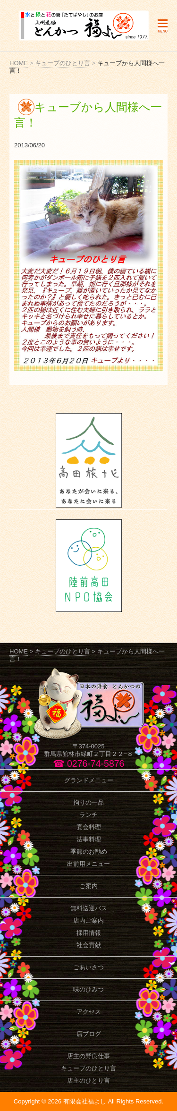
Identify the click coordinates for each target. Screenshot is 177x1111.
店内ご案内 (88, 920)
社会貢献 (88, 945)
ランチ (88, 814)
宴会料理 (88, 827)
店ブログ (88, 1033)
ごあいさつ (88, 967)
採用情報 (88, 932)
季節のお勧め (88, 851)
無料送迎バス (88, 908)
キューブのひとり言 (62, 63)
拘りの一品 (88, 802)
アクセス (88, 1011)
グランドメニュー (88, 780)
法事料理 (88, 839)
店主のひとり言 (88, 1080)
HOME (18, 63)
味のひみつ (88, 989)
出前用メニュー (88, 863)
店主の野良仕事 (88, 1056)
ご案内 (88, 886)
